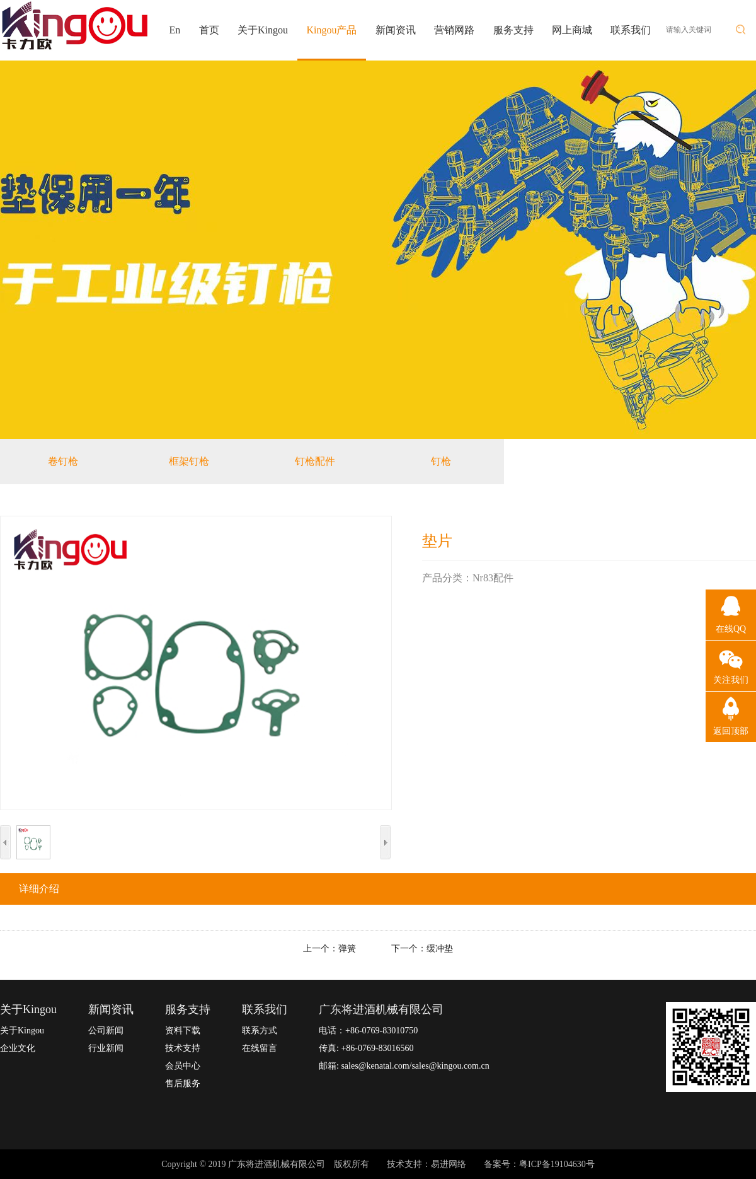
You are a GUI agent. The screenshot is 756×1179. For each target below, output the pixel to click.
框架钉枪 (189, 461)
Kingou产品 (331, 30)
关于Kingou (263, 30)
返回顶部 (730, 731)
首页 (209, 30)
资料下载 (182, 1030)
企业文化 (17, 1048)
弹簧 (347, 948)
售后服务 (182, 1083)
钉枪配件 (315, 461)
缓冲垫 (440, 948)
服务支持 (513, 30)
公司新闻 (105, 1030)
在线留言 (259, 1048)
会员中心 (182, 1066)
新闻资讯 (395, 30)
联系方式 (259, 1030)
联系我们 (630, 30)
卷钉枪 (63, 461)
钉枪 (441, 461)
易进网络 (448, 1164)
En (175, 30)
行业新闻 (105, 1048)
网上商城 (572, 30)
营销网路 (454, 30)
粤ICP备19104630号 (557, 1164)
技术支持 (182, 1048)
